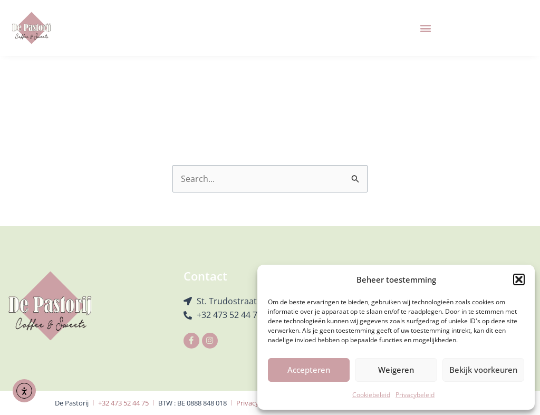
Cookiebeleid (371, 394)
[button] (519, 279)
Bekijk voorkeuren (483, 369)
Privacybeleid (415, 394)
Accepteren (308, 369)
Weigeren (396, 369)
